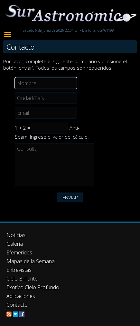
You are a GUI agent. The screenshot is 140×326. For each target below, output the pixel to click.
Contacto (17, 304)
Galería (14, 243)
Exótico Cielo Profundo (32, 287)
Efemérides (19, 252)
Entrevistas (19, 269)
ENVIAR (70, 197)
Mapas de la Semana (30, 261)
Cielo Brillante (22, 278)
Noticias (15, 235)
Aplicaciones (20, 296)
